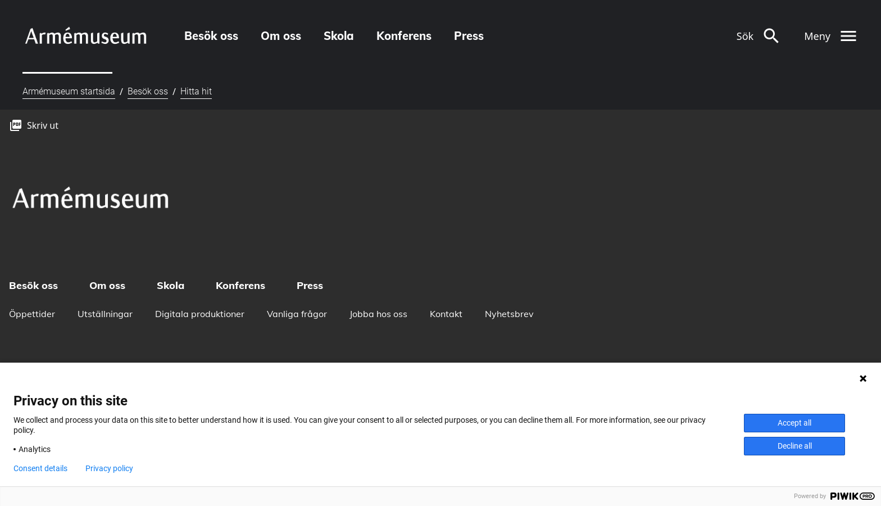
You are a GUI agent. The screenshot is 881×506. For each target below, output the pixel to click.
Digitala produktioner (199, 313)
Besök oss (211, 36)
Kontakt (446, 313)
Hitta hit (196, 91)
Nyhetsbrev (509, 313)
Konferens (404, 36)
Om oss (281, 36)
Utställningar (105, 313)
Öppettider (32, 313)
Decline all (795, 445)
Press (469, 36)
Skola (339, 36)
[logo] (85, 35)
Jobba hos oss (378, 313)
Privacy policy (109, 468)
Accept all (794, 422)
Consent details (40, 468)
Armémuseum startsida (68, 91)
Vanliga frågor (297, 313)
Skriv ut (42, 125)
